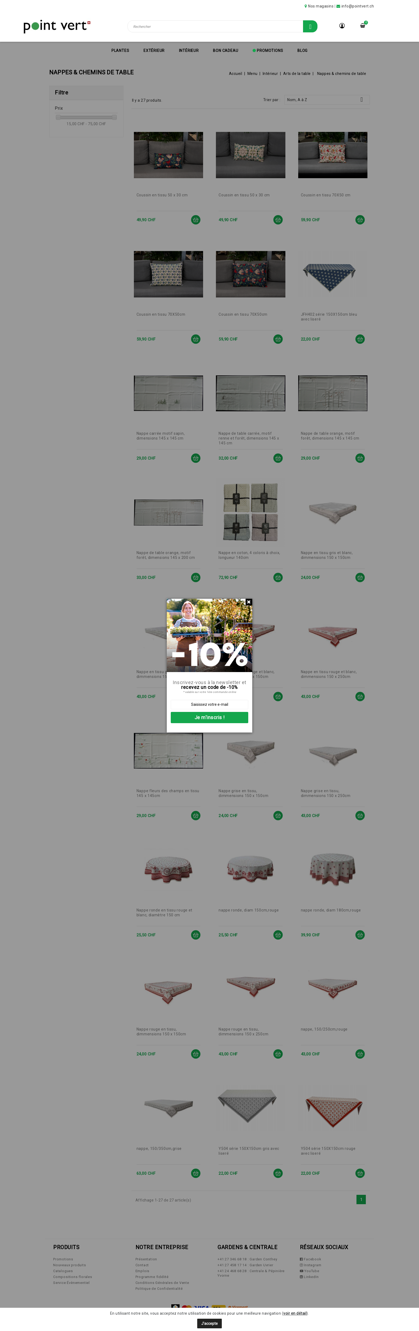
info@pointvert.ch (358, 6)
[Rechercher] (222, 26)
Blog (302, 50)
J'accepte (209, 1323)
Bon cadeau (225, 50)
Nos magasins (320, 6)
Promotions (269, 50)
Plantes (120, 50)
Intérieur (189, 50)
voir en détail (295, 1313)
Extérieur (154, 50)
